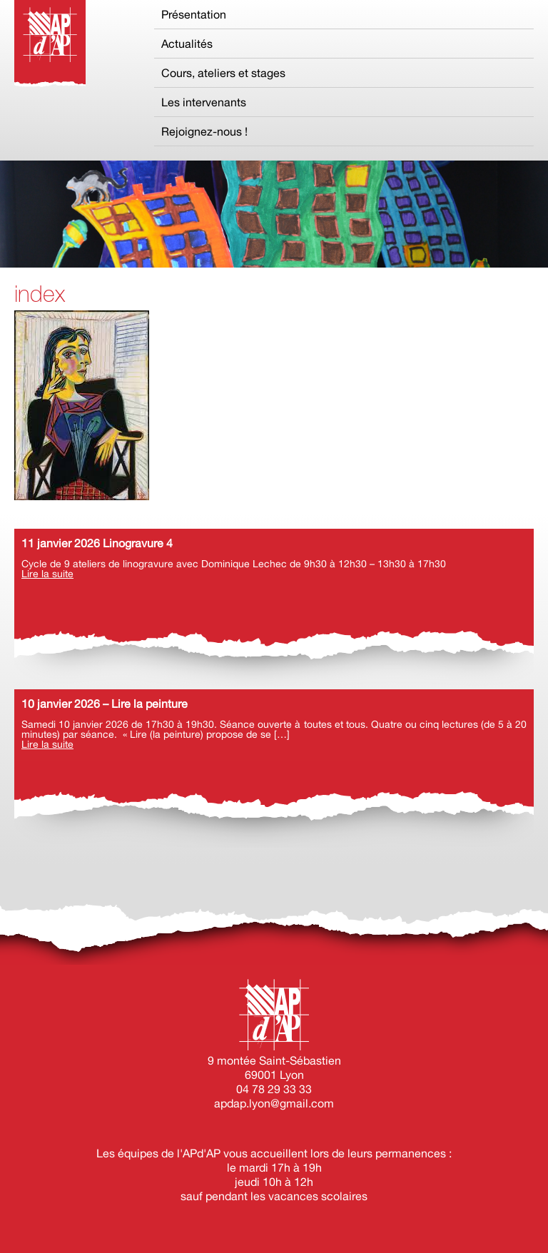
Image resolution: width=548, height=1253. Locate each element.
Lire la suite (47, 573)
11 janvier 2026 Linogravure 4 (97, 543)
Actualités (187, 43)
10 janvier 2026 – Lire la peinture (104, 703)
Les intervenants (203, 102)
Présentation (193, 14)
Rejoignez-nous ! (204, 131)
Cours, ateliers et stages (223, 72)
